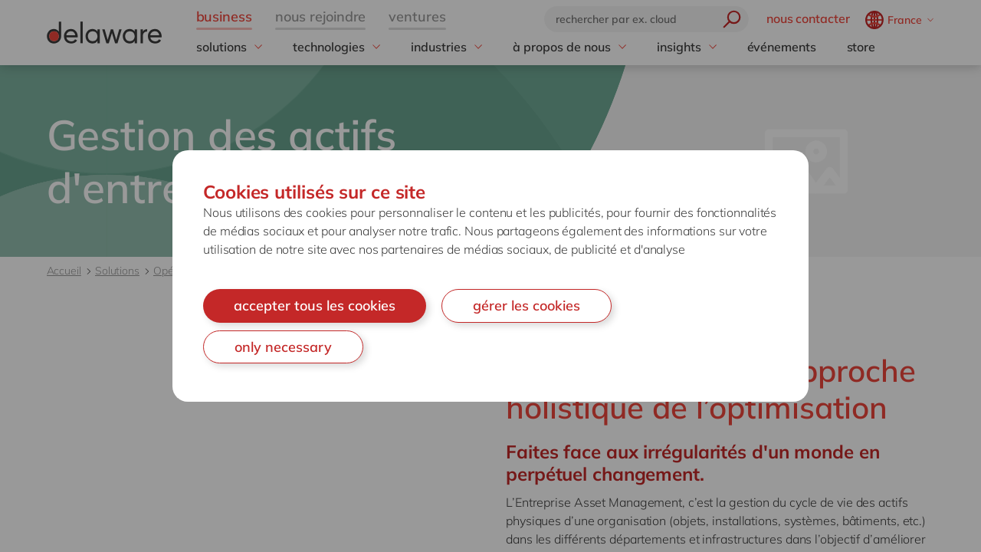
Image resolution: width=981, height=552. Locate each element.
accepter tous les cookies (314, 305)
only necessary (283, 347)
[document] (490, 276)
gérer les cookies (526, 305)
